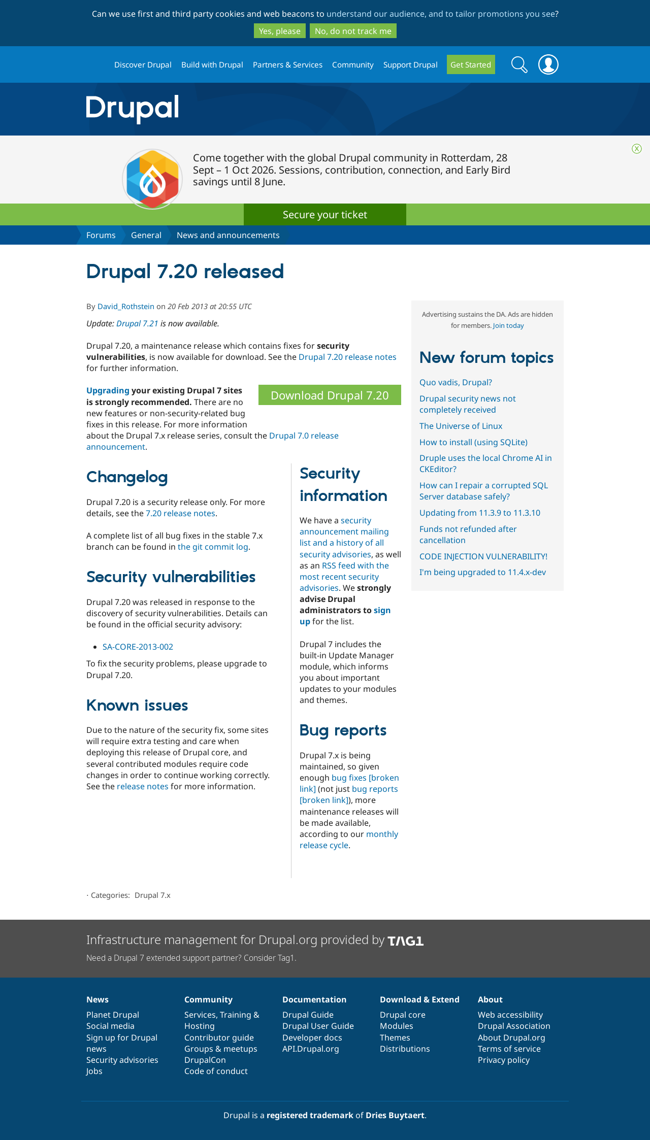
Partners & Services (287, 64)
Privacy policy (504, 1059)
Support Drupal (410, 64)
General (146, 235)
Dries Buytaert (395, 1115)
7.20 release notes (180, 513)
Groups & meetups (220, 1048)
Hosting (199, 1025)
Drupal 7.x (153, 895)
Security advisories (122, 1059)
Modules (396, 1025)
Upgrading (107, 390)
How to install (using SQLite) (473, 442)
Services (200, 1014)
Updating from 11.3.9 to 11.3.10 (479, 512)
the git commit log (213, 546)
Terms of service (509, 1048)
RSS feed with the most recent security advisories (344, 576)
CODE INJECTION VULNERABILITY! (483, 556)
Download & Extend (420, 999)
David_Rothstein (126, 306)
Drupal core (403, 1014)
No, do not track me (353, 31)
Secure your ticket (325, 214)
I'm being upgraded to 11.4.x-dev (482, 572)
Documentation (314, 999)
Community (353, 64)
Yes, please (280, 31)
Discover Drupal (143, 64)
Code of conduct (216, 1071)
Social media (110, 1025)
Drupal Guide (308, 1014)
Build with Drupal (212, 64)
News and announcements (228, 235)
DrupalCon (205, 1059)
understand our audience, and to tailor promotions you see (441, 13)
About (490, 999)
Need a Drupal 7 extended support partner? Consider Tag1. (191, 957)
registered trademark (310, 1115)
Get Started (470, 64)
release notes (143, 786)
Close (637, 149)
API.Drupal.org (310, 1048)
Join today (508, 325)
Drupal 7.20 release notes (348, 356)
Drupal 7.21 (137, 323)
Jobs (94, 1071)
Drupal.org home (96, 64)
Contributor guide (219, 1037)
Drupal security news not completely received (467, 404)
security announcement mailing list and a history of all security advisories (344, 537)
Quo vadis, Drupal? (455, 382)
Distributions (405, 1048)
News (97, 999)
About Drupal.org (511, 1037)
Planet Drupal (112, 1014)
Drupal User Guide (318, 1025)
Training (235, 1014)
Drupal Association (514, 1025)
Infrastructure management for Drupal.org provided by (255, 939)
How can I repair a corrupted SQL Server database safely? (483, 491)
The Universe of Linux (460, 425)
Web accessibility (510, 1014)
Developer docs (312, 1037)
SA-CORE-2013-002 (138, 646)
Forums (101, 235)
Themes (395, 1037)
